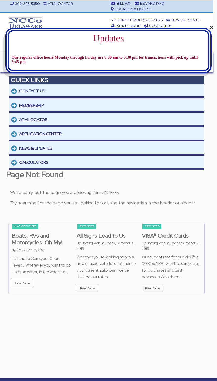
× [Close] (211, 27)
